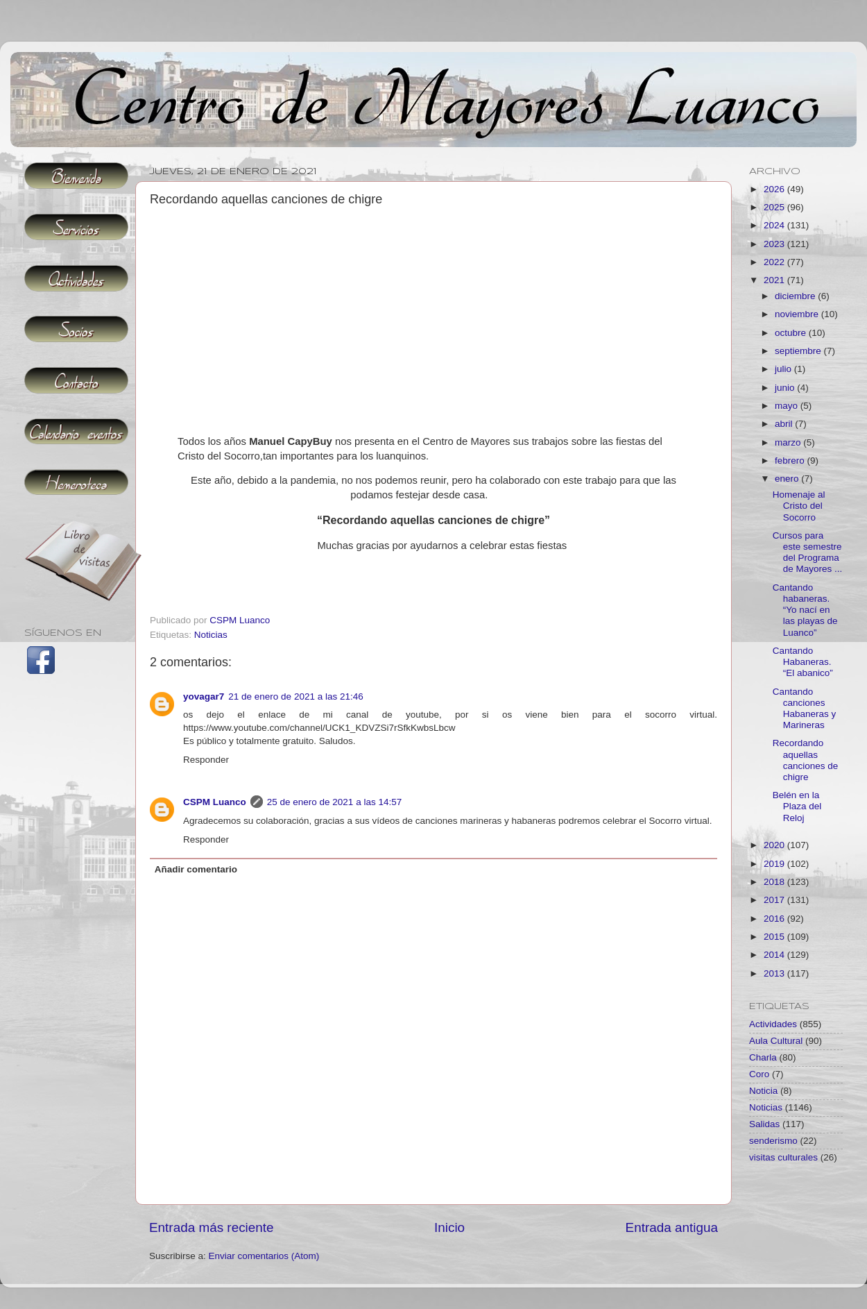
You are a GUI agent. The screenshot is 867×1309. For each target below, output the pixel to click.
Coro (759, 1074)
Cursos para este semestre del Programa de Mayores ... (808, 552)
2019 (775, 864)
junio (786, 387)
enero (788, 478)
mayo (787, 405)
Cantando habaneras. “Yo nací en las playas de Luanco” (805, 610)
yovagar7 (203, 696)
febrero (791, 460)
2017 (775, 900)
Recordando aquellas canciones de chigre (806, 760)
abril (785, 424)
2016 (775, 918)
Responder (206, 759)
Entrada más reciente (211, 1227)
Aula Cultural (775, 1041)
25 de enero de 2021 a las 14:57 (334, 802)
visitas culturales (783, 1157)
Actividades (773, 1024)
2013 (775, 973)
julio (784, 369)
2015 (775, 936)
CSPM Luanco (214, 802)
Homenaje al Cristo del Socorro (799, 505)
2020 (775, 845)
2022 (775, 262)
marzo (789, 442)
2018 (775, 882)
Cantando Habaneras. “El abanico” (803, 661)
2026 (775, 189)
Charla (763, 1057)
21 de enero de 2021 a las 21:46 (295, 696)
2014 (775, 954)
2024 (775, 225)
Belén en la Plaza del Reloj (797, 806)
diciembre (796, 296)
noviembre (798, 314)
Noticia (763, 1091)
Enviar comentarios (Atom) (264, 1256)
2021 (775, 280)
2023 (775, 244)
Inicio (449, 1227)
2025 (775, 207)
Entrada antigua (672, 1227)
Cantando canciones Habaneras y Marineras (804, 708)
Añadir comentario (196, 869)
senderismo (773, 1140)
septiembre (799, 351)
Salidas (764, 1124)
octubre (792, 333)
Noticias (211, 635)
